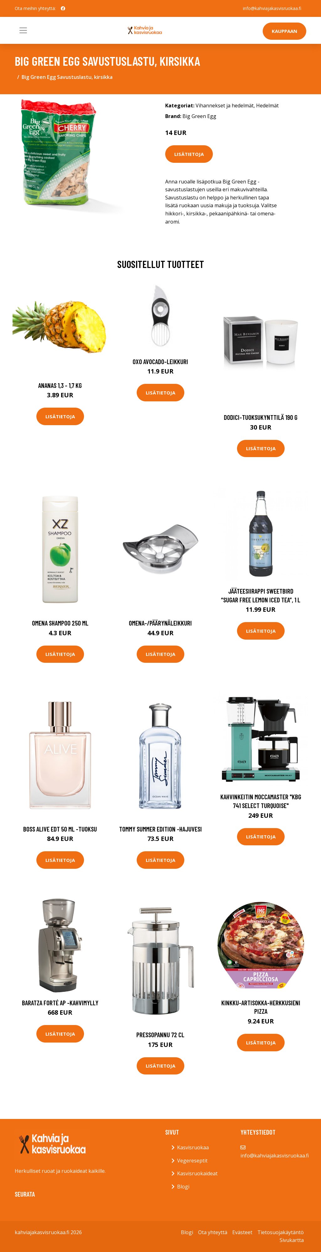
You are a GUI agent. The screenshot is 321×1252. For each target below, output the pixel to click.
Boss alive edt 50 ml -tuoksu (60, 829)
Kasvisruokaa (193, 1147)
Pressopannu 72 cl (160, 1034)
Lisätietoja (189, 154)
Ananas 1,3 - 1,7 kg (60, 385)
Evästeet (242, 1232)
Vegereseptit (192, 1160)
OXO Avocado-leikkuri (160, 361)
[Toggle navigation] (23, 30)
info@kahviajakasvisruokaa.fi (272, 8)
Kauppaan (284, 31)
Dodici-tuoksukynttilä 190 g (260, 417)
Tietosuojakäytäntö (280, 1232)
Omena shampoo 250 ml (60, 623)
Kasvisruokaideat (197, 1173)
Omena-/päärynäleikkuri (160, 623)
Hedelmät (267, 105)
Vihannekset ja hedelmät (225, 105)
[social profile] (63, 8)
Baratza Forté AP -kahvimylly (60, 1003)
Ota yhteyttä (212, 1232)
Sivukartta (292, 1240)
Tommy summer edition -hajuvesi (160, 829)
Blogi (183, 1186)
